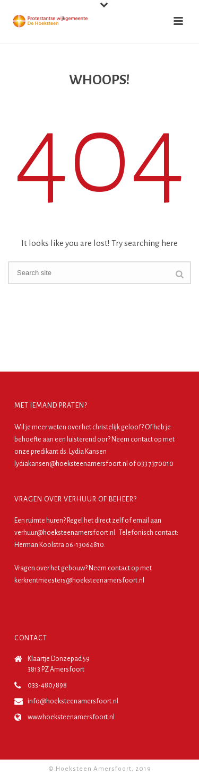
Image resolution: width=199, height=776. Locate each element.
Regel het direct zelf (95, 520)
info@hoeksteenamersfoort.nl (73, 701)
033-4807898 (47, 685)
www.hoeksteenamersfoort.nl (71, 717)
